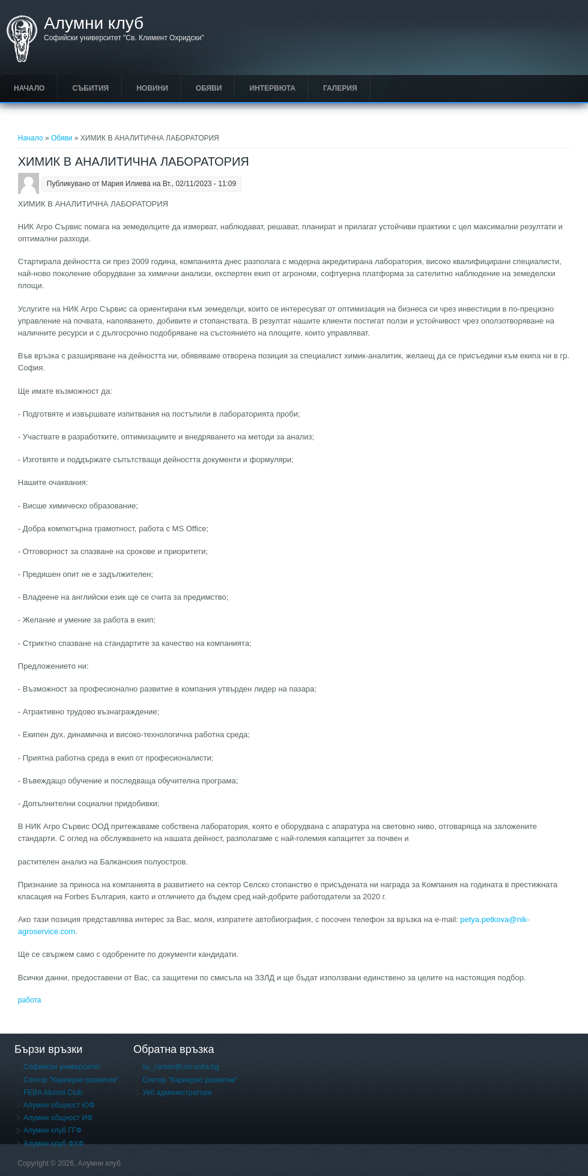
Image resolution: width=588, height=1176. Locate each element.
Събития (90, 88)
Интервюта (272, 88)
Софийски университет (62, 1067)
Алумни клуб (94, 23)
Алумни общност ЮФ (59, 1105)
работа (29, 1000)
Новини (152, 88)
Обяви (209, 88)
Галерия (340, 88)
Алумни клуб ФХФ (53, 1143)
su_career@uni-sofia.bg (180, 1067)
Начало (29, 88)
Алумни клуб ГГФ (52, 1130)
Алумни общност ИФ (57, 1118)
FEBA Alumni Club (52, 1092)
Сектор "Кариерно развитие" (71, 1080)
